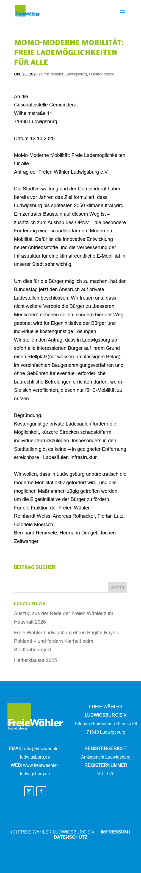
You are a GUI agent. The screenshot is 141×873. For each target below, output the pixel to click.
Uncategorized (101, 74)
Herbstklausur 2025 (35, 660)
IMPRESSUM (114, 831)
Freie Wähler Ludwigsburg (64, 74)
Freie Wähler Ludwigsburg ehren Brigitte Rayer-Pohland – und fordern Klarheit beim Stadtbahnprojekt (66, 641)
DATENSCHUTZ (70, 837)
